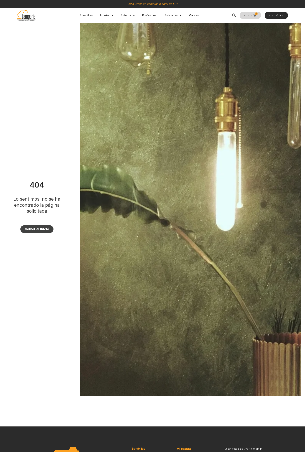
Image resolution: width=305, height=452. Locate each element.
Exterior (128, 15)
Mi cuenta (184, 449)
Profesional (149, 15)
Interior (106, 15)
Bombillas (86, 15)
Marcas (194, 15)
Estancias (173, 15)
